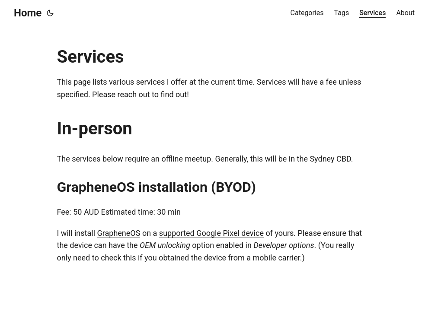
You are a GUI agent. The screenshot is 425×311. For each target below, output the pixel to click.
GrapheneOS (119, 233)
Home (28, 13)
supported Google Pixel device (211, 233)
